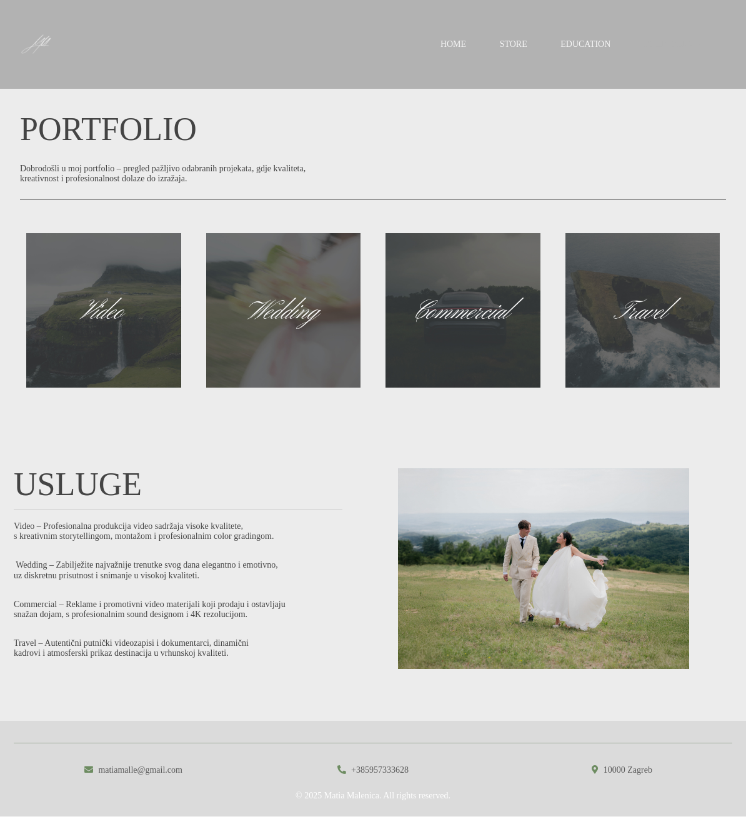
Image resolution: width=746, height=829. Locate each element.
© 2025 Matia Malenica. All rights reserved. (373, 795)
